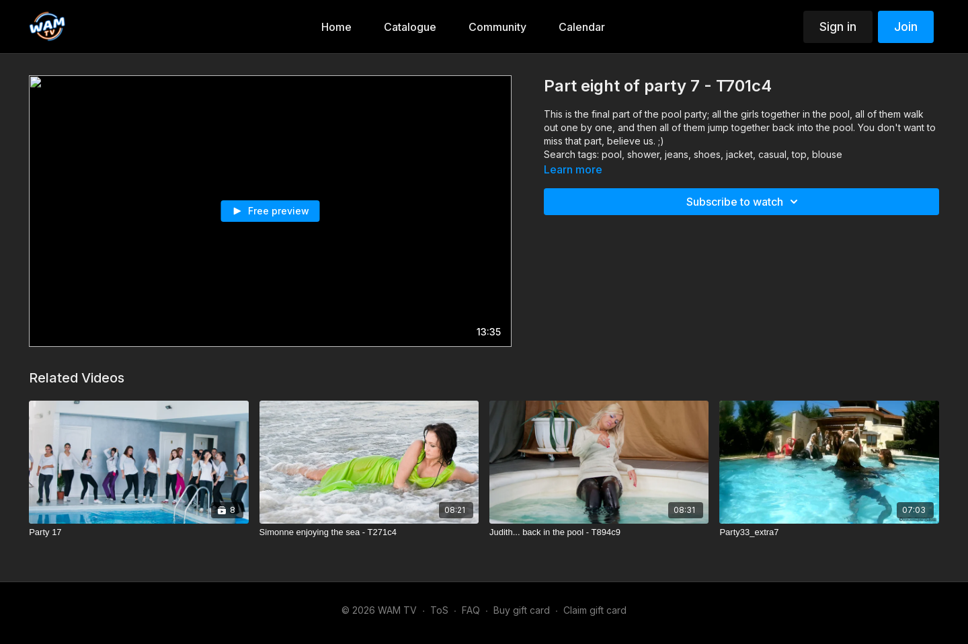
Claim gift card (595, 610)
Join (906, 26)
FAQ (471, 610)
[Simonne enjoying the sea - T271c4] (369, 532)
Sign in (837, 26)
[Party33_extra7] (828, 532)
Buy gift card (521, 610)
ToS (439, 610)
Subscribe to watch (744, 202)
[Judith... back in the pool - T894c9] (599, 532)
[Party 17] (138, 532)
